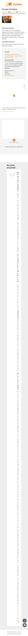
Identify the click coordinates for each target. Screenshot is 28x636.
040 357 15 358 (9, 57)
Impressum (7, 146)
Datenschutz (13, 146)
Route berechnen (9, 75)
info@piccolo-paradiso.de (12, 54)
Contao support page (18, 613)
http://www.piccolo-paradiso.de (13, 56)
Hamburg (4, 12)
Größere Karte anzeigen (7, 111)
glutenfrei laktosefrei (16, 12)
